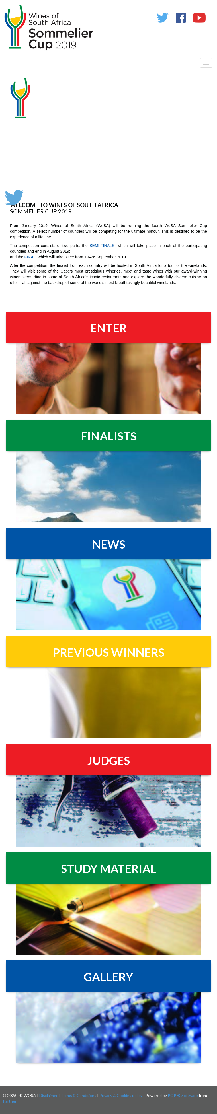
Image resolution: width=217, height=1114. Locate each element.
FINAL (30, 257)
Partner (10, 1101)
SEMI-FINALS (101, 245)
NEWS (108, 544)
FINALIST (105, 436)
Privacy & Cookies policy (120, 1095)
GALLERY (108, 977)
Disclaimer (48, 1095)
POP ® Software (183, 1095)
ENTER (108, 328)
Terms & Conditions (78, 1095)
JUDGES (108, 760)
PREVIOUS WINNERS (108, 652)
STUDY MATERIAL (108, 869)
